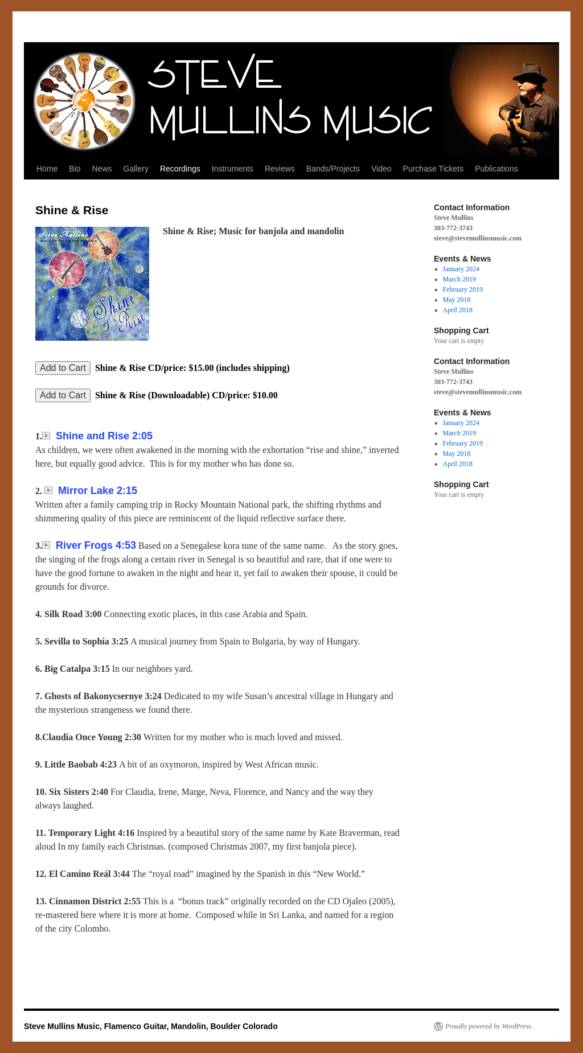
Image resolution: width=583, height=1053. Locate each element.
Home (47, 168)
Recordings (180, 168)
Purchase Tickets (433, 168)
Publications (496, 168)
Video (381, 168)
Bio (74, 168)
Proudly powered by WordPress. (489, 1026)
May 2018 (457, 300)
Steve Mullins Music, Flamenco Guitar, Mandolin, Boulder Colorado (151, 1026)
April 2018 (458, 310)
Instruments (232, 168)
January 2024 (461, 269)
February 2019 (463, 289)
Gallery (136, 168)
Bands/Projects (333, 168)
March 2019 (459, 279)
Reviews (280, 168)
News (102, 168)
